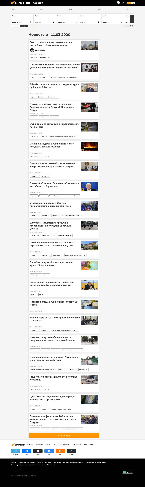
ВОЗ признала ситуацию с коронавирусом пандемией (54, 125)
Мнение (33, 57)
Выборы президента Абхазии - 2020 (61, 409)
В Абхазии (52, 97)
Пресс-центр (88, 445)
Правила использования (27, 462)
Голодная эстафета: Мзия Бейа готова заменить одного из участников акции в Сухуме (53, 419)
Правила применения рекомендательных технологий (28, 465)
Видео (44, 156)
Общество (42, 77)
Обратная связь (51, 465)
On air (14, 16)
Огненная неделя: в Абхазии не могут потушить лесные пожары (52, 145)
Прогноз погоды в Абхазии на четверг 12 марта (53, 303)
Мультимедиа (34, 156)
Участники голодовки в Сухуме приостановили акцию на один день (50, 204)
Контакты (40, 462)
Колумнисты (43, 57)
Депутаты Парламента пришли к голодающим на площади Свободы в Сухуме (51, 225)
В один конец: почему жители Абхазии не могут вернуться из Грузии (54, 358)
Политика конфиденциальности (73, 462)
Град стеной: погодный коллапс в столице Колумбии (53, 378)
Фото (44, 275)
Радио (32, 97)
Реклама (48, 462)
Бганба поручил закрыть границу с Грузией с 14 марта (55, 319)
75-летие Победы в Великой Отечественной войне (63, 77)
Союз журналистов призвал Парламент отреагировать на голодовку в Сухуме (53, 244)
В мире (32, 77)
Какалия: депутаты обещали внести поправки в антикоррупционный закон (52, 339)
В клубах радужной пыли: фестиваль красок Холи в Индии (51, 264)
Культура (44, 176)
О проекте (14, 462)
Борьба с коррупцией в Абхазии (70, 215)
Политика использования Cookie (96, 462)
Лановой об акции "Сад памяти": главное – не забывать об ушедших (54, 185)
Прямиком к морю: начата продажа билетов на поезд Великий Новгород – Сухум (52, 107)
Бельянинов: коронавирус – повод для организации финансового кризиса (52, 283)
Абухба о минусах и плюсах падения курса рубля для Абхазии (54, 86)
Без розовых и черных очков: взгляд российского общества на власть (51, 44)
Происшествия (56, 255)
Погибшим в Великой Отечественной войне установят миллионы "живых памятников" (55, 66)
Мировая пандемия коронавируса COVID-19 (61, 136)
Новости (41, 97)
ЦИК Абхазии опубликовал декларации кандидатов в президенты (52, 398)
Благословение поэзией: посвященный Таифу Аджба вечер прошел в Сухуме (52, 165)
